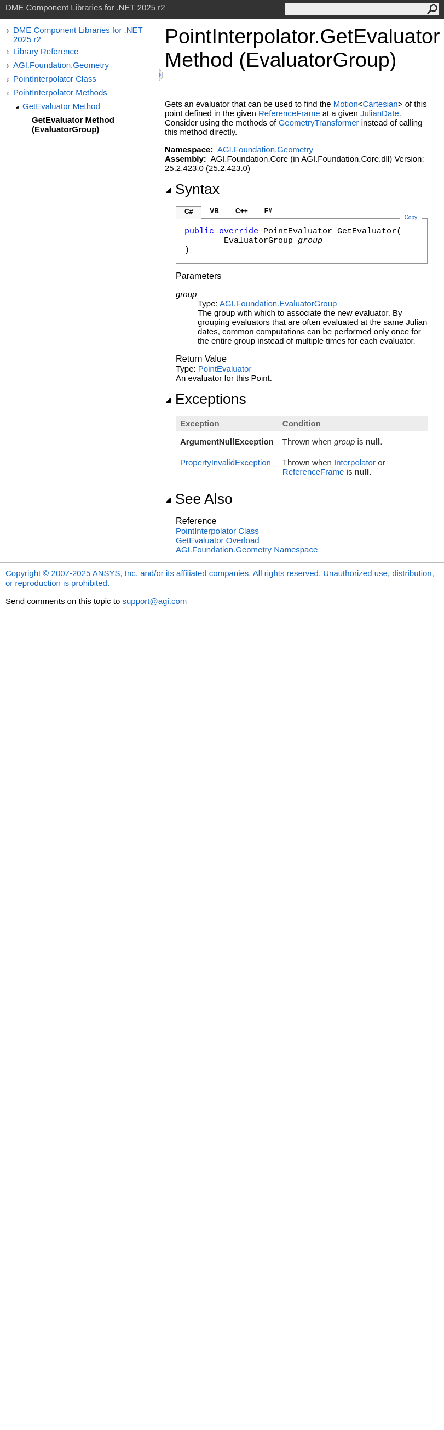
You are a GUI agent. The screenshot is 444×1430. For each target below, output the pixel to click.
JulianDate (379, 113)
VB (214, 211)
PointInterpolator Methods (60, 92)
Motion (345, 104)
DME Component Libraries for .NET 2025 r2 (77, 34)
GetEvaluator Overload (218, 540)
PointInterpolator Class (54, 78)
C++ (241, 211)
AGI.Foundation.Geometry (61, 65)
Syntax (192, 189)
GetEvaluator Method (61, 106)
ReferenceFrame (289, 113)
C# (188, 211)
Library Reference (45, 51)
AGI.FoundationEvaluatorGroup (278, 303)
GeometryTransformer (319, 122)
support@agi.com (154, 601)
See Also (199, 499)
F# (268, 211)
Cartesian (380, 104)
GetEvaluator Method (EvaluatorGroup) (73, 124)
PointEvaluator (225, 368)
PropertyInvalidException (225, 462)
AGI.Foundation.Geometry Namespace (247, 549)
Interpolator (355, 462)
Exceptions (205, 399)
